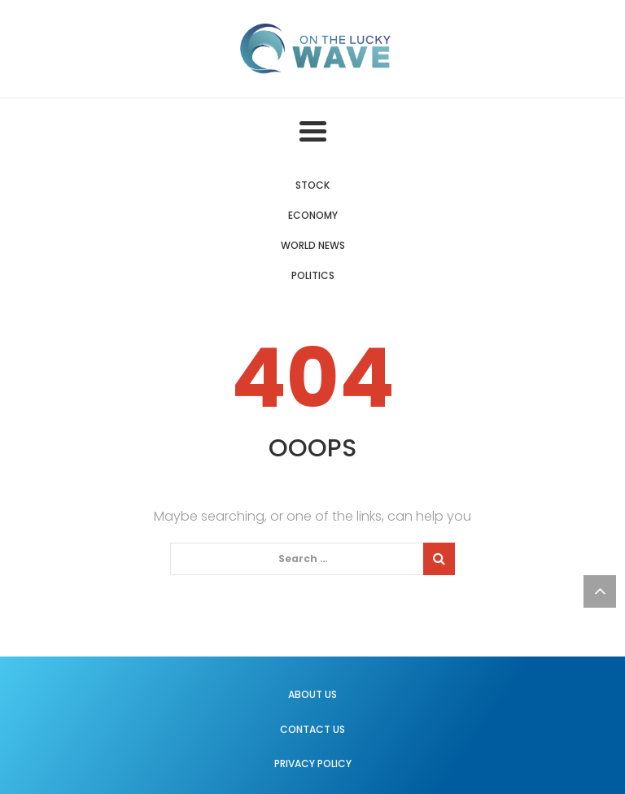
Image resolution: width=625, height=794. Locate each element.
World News (313, 245)
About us (312, 694)
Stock (312, 185)
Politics (312, 275)
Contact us (312, 729)
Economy (313, 215)
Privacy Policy (313, 763)
